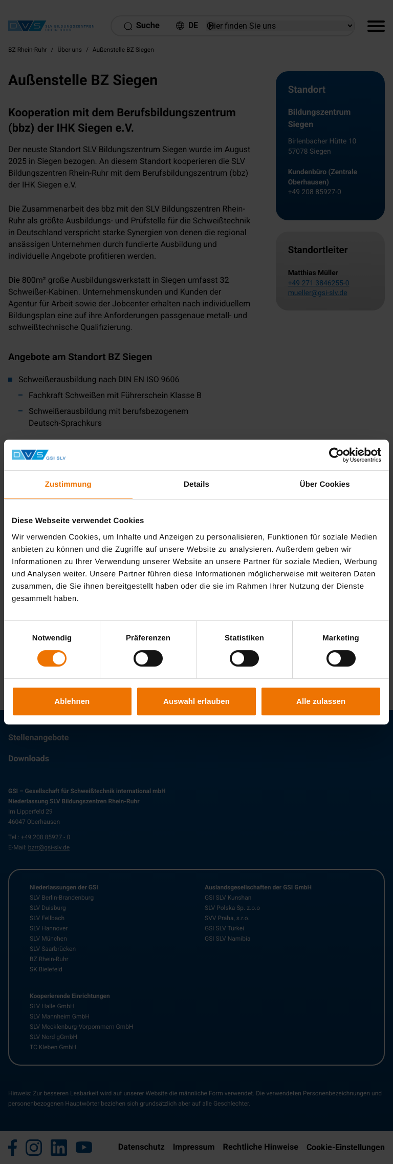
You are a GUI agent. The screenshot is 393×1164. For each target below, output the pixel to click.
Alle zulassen (320, 701)
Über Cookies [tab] (325, 484)
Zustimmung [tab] (68, 484)
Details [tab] (196, 484)
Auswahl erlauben (196, 701)
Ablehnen (72, 701)
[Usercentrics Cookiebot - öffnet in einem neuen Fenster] (336, 455)
